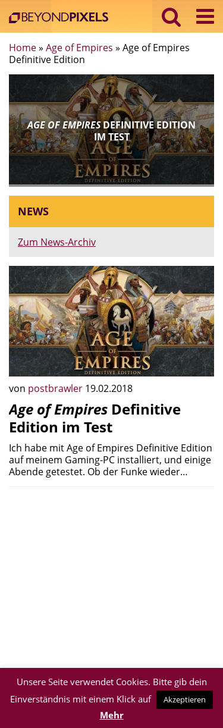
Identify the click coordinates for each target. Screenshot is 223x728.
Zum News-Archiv (57, 242)
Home (22, 47)
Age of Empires (79, 47)
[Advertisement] (111, 579)
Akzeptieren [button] (185, 699)
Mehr (112, 715)
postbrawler (56, 388)
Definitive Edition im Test (95, 418)
